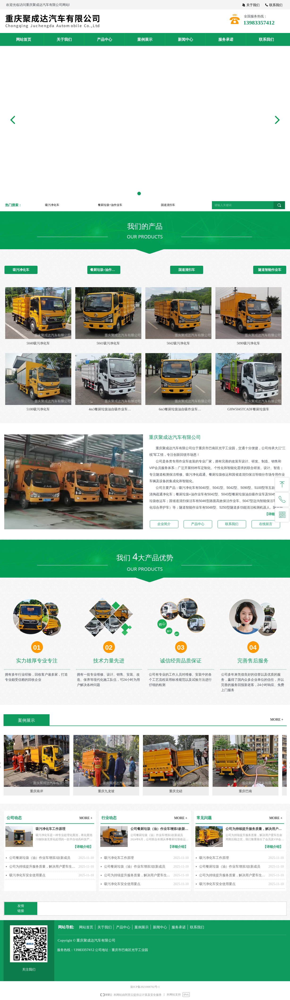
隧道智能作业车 (269, 270)
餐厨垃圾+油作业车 (110, 205)
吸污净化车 (52, 205)
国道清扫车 (168, 205)
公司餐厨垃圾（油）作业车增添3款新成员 (39, 858)
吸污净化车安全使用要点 (27, 875)
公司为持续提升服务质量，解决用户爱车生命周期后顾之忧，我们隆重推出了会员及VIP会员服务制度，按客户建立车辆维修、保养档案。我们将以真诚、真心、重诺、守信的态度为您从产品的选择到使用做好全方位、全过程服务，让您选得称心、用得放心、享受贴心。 (42, 866)
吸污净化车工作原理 (50, 829)
